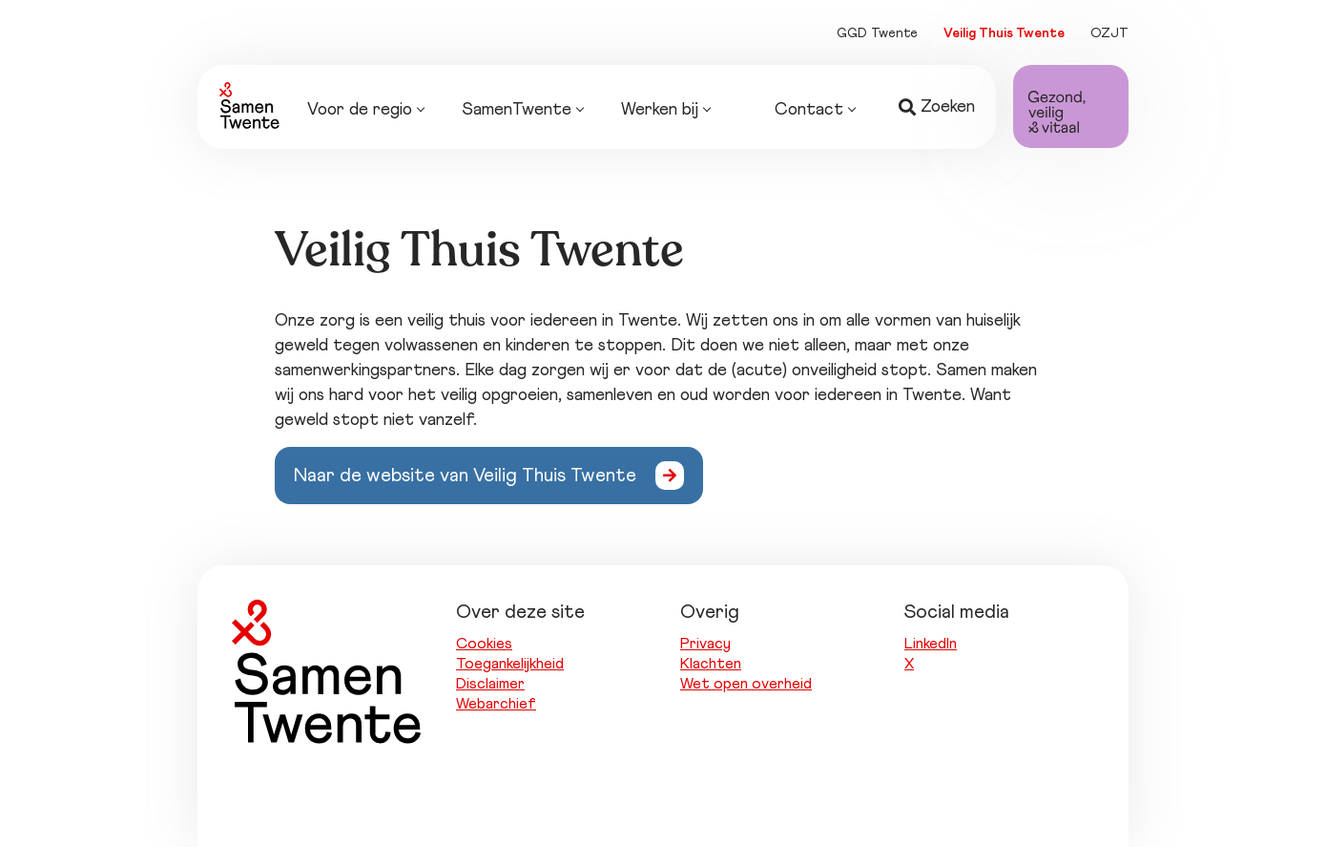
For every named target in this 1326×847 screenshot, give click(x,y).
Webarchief (496, 703)
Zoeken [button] (937, 107)
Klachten (710, 663)
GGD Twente (877, 33)
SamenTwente (522, 110)
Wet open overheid (746, 683)
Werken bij (665, 110)
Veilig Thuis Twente (1004, 33)
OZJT (1109, 33)
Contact (815, 110)
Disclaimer (490, 683)
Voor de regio (365, 110)
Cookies (484, 643)
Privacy (705, 643)
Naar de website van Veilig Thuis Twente (465, 475)
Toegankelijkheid (510, 663)
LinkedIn (930, 643)
